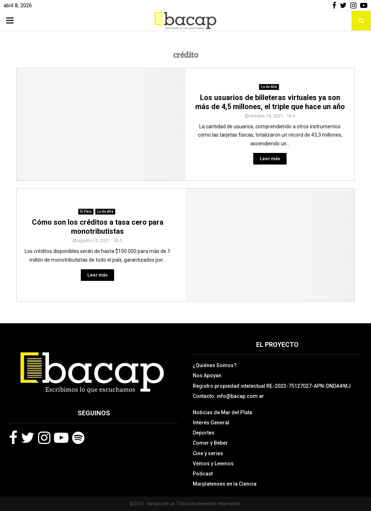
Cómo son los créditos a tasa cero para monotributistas (97, 227)
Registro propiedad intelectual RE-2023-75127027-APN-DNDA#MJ (272, 386)
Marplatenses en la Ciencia (225, 484)
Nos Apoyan (207, 375)
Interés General (211, 422)
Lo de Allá (269, 87)
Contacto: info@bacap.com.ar (228, 396)
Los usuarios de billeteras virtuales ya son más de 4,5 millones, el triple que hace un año (270, 102)
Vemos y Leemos (213, 463)
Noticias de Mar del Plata (222, 412)
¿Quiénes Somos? (215, 365)
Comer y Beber (210, 443)
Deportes (203, 433)
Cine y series (208, 453)
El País (86, 211)
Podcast (203, 474)
